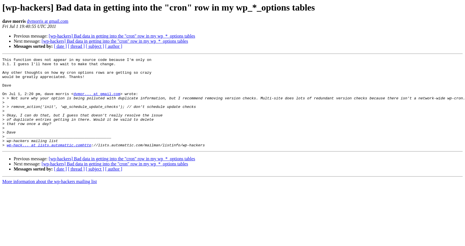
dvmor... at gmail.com (97, 101)
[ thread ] (76, 46)
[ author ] (113, 46)
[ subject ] (95, 46)
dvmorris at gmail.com (47, 21)
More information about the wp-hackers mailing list (49, 199)
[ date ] (60, 46)
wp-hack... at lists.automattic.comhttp (49, 162)
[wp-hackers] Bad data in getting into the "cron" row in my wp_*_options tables (122, 36)
